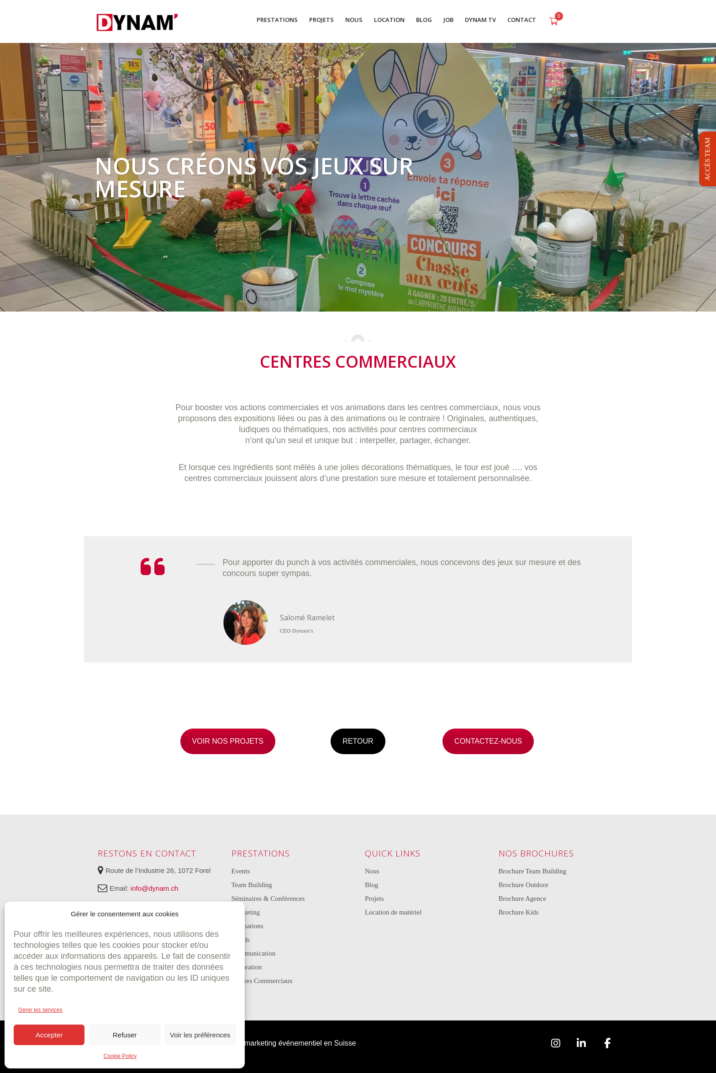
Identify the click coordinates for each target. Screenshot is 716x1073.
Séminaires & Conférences (268, 898)
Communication (254, 953)
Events (241, 871)
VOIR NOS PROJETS (227, 741)
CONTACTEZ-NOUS (488, 741)
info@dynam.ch (154, 888)
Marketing (246, 912)
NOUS (354, 20)
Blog (371, 884)
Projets (374, 898)
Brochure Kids (519, 912)
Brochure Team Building (533, 871)
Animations (247, 926)
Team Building (252, 884)
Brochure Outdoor (524, 884)
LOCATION (389, 20)
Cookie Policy (120, 1056)
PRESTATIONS (277, 20)
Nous (372, 871)
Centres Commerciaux (262, 980)
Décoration (247, 967)
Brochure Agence (523, 898)
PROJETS (321, 20)
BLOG (424, 20)
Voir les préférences (200, 1035)
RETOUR (357, 741)
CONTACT (521, 20)
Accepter (49, 1035)
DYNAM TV (480, 20)
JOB (448, 20)
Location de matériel (393, 912)
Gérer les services (40, 1010)
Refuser (125, 1035)
